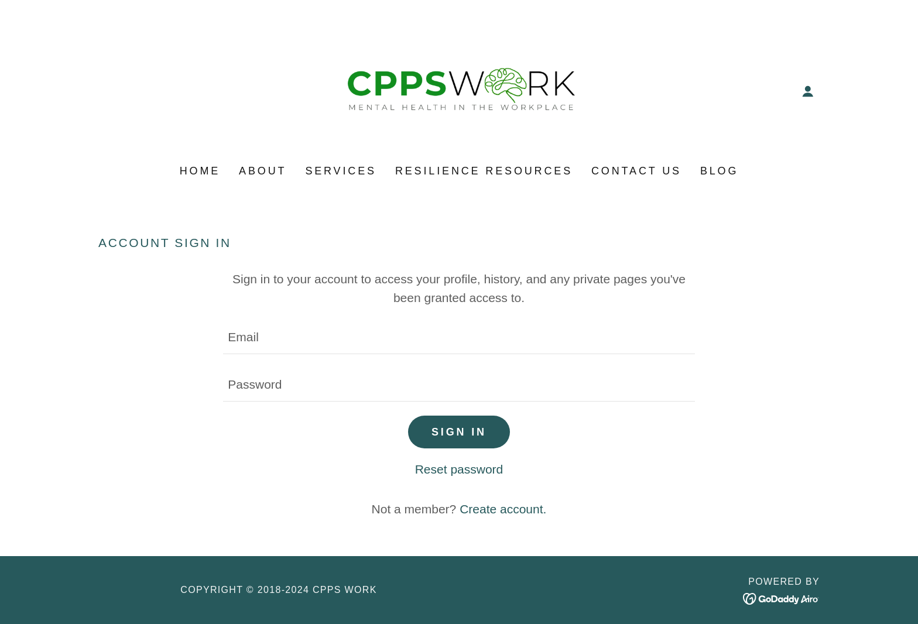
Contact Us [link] (636, 171)
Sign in (459, 432)
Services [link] (340, 171)
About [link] (262, 171)
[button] (808, 91)
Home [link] (200, 171)
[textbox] (458, 337)
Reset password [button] (459, 469)
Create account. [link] (503, 509)
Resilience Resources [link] (484, 171)
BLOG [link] (719, 171)
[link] (459, 90)
